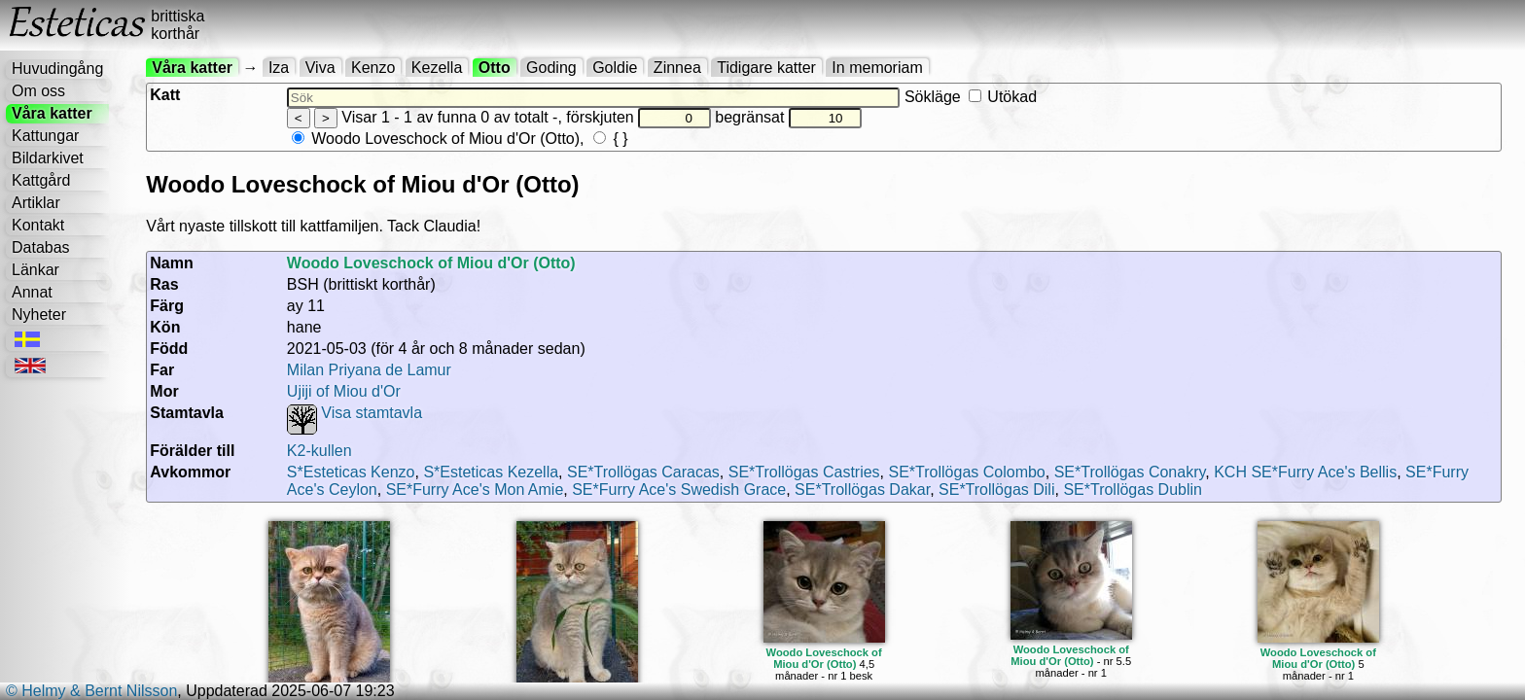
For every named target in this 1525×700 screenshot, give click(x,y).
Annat (32, 292)
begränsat (788, 117)
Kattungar (45, 135)
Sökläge (970, 96)
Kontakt (38, 225)
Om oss (38, 91)
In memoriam (877, 67)
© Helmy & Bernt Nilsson (91, 690)
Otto (495, 67)
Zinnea (677, 67)
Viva (320, 67)
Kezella (436, 67)
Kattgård (41, 180)
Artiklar (36, 202)
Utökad (1003, 96)
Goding (551, 67)
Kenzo (373, 67)
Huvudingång (57, 68)
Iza (278, 67)
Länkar (35, 270)
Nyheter (39, 314)
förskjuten (638, 117)
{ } (610, 138)
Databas (41, 247)
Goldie (614, 67)
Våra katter (52, 113)
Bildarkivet (48, 158)
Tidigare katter (766, 67)
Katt (165, 95)
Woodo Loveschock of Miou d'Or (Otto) (436, 138)
